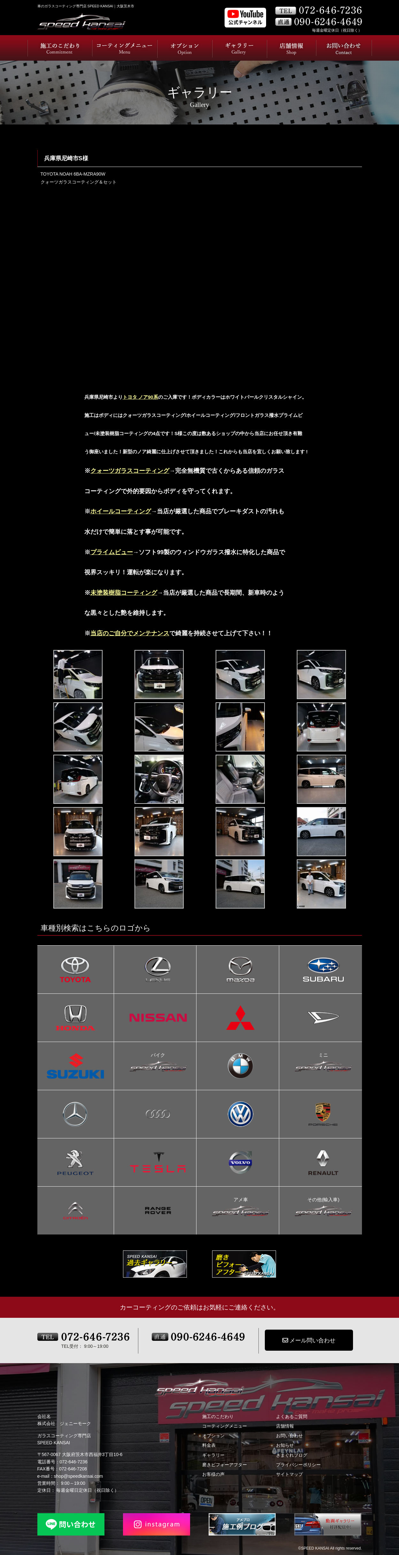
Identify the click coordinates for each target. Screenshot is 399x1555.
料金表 (209, 1445)
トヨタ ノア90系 (140, 397)
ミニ (323, 1055)
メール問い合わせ (308, 1340)
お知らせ (285, 1445)
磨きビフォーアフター (224, 1464)
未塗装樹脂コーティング (123, 592)
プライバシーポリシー (298, 1464)
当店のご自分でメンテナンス (129, 633)
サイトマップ (289, 1474)
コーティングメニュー (224, 1426)
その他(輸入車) (323, 1200)
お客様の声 (213, 1474)
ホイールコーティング (120, 511)
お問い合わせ (289, 1435)
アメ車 (240, 1200)
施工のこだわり (218, 1416)
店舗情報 (285, 1426)
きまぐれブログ (291, 1455)
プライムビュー (111, 552)
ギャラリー (213, 1455)
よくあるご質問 (291, 1416)
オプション (213, 1435)
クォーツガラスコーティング (129, 470)
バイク (158, 1055)
